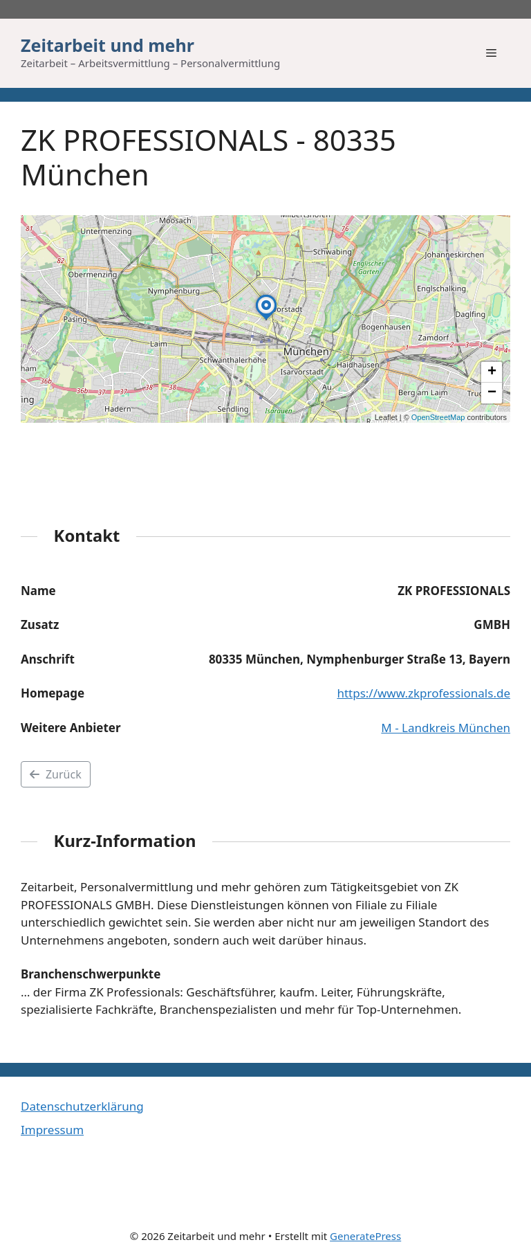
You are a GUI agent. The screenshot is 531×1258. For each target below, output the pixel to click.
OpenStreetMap (438, 417)
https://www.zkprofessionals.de (423, 693)
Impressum (52, 1130)
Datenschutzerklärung (82, 1106)
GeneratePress (365, 1236)
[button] (266, 319)
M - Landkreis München (445, 728)
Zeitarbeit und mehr (107, 45)
